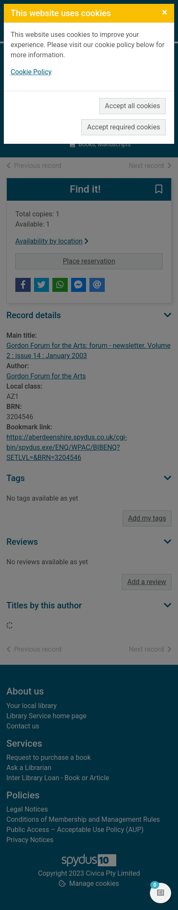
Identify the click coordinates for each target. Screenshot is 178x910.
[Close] (164, 12)
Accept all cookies (132, 106)
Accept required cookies (123, 127)
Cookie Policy (31, 72)
